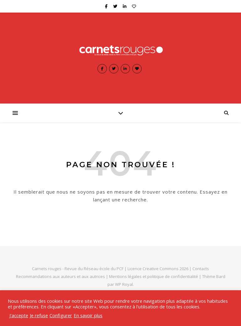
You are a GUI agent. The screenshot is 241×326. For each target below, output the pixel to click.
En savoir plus (88, 315)
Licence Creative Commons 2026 (158, 268)
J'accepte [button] (18, 315)
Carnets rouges (46, 268)
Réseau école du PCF (103, 268)
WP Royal (124, 284)
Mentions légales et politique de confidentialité (154, 276)
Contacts (200, 268)
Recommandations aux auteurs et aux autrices (60, 276)
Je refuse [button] (39, 315)
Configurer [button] (61, 315)
